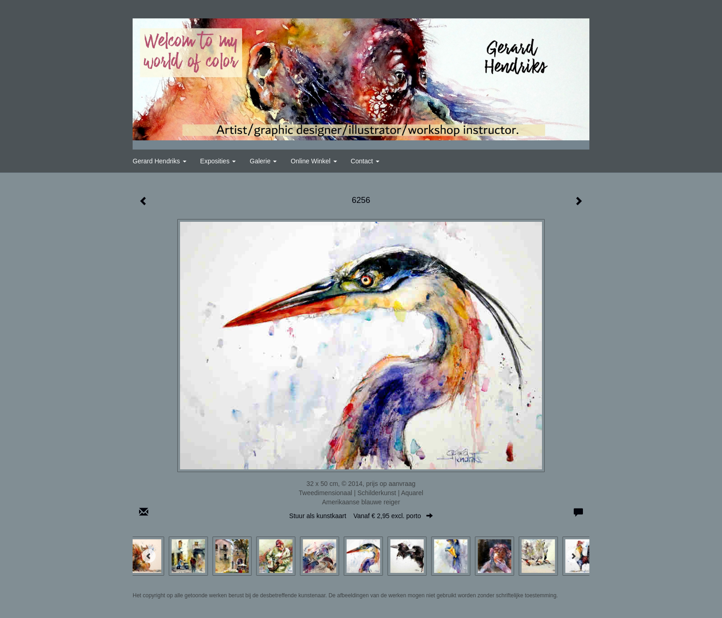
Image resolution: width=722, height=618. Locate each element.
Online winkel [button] (314, 161)
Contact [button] (365, 161)
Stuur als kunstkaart (361, 516)
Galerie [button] (263, 161)
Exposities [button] (218, 161)
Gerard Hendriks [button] (159, 161)
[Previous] (149, 556)
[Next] (573, 556)
